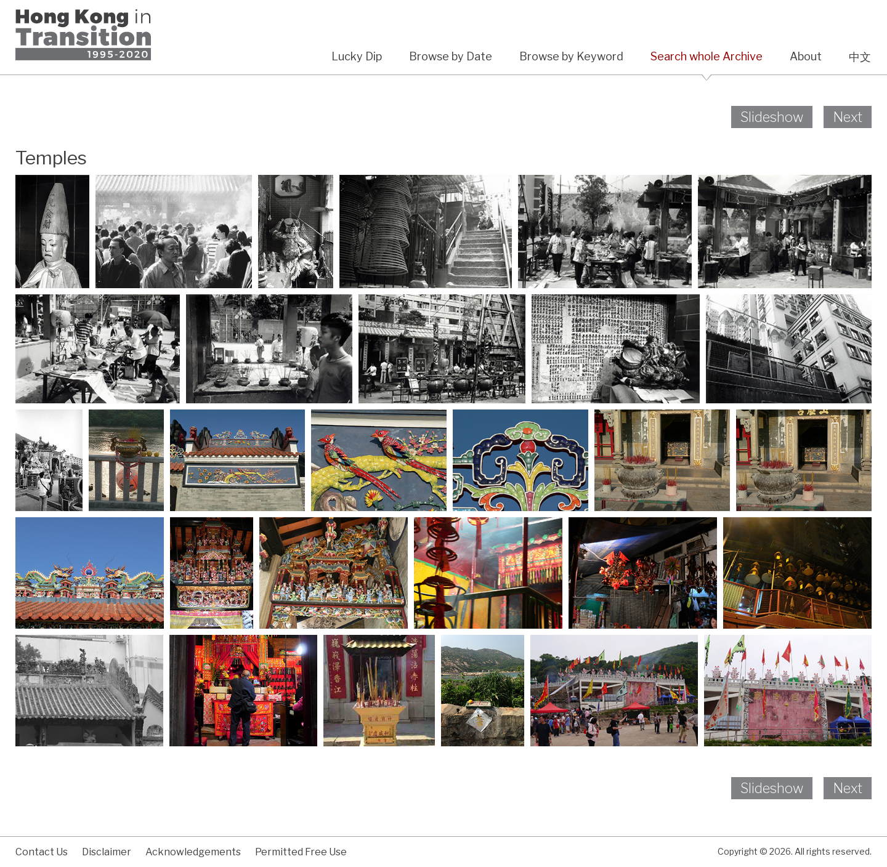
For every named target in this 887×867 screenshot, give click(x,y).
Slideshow (771, 117)
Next (847, 117)
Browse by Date (450, 56)
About (806, 56)
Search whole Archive (706, 56)
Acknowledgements (193, 852)
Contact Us (41, 852)
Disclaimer (106, 852)
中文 (860, 56)
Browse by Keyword (571, 56)
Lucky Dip (356, 56)
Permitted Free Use (301, 852)
